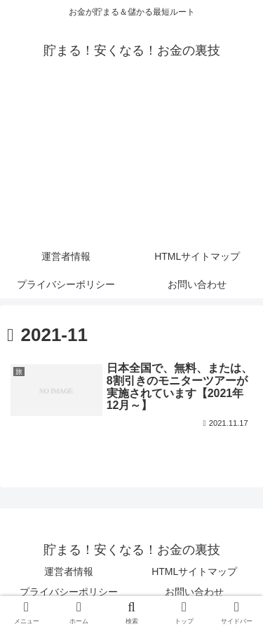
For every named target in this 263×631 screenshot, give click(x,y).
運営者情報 (68, 571)
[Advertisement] (131, 162)
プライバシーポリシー (69, 591)
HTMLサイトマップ (194, 571)
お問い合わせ (194, 591)
